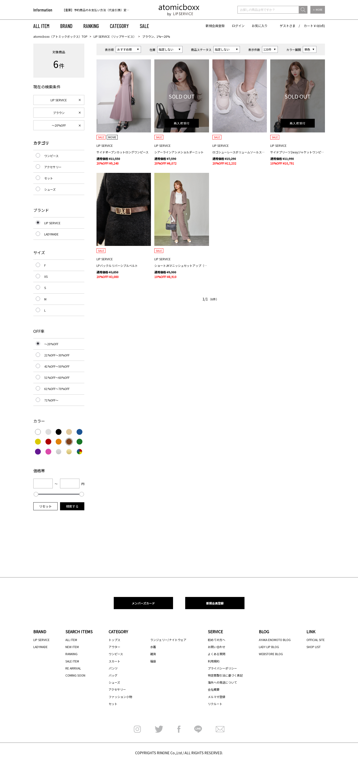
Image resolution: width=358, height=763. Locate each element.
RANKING (91, 26)
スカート (114, 661)
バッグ (113, 675)
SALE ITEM (72, 661)
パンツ (113, 668)
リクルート (215, 704)
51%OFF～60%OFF (57, 377)
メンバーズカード (143, 603)
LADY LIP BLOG (269, 647)
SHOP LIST (313, 647)
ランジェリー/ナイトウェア (168, 640)
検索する (72, 506)
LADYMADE (51, 234)
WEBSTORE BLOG (271, 654)
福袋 (153, 661)
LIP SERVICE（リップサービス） (115, 36)
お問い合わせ (216, 647)
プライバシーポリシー (222, 668)
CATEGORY (119, 26)
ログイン (238, 25)
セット (48, 178)
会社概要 (213, 689)
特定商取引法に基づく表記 (225, 675)
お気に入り (260, 25)
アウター (114, 647)
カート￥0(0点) (314, 25)
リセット (45, 506)
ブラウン (59, 113)
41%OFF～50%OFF (57, 366)
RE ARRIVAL (73, 668)
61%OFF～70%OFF (57, 389)
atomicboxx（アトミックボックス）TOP (60, 36)
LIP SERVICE (59, 100)
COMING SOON (75, 675)
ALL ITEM (41, 26)
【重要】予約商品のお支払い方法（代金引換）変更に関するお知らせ (107, 10)
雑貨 (153, 654)
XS (46, 276)
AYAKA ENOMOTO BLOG (275, 640)
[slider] (36, 494)
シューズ (50, 189)
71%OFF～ (51, 400)
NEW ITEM (72, 647)
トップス (114, 640)
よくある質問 (216, 654)
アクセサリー (52, 167)
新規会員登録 (215, 25)
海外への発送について (222, 682)
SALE (144, 26)
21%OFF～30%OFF (57, 355)
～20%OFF (59, 125)
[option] (93, 10)
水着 (153, 647)
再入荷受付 (182, 123)
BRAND (66, 26)
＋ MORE (318, 9)
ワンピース (51, 156)
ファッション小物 (120, 697)
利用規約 (213, 661)
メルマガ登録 (216, 697)
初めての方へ (216, 640)
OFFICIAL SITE (315, 640)
